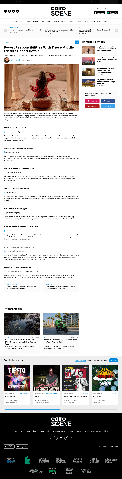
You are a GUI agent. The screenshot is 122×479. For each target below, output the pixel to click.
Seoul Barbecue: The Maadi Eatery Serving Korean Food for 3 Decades (60, 288)
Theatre (85, 393)
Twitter (109, 106)
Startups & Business (59, 21)
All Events (113, 360)
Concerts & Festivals (23, 393)
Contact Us (113, 446)
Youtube (93, 106)
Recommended (80, 360)
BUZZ (45, 337)
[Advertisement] (38, 299)
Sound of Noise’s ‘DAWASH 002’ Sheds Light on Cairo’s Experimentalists (21, 288)
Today (89, 360)
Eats (42, 21)
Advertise (102, 446)
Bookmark (94, 2)
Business (47, 28)
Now (15, 21)
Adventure (114, 393)
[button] (116, 30)
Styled (86, 21)
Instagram (93, 101)
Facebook (109, 101)
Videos (106, 21)
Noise (48, 21)
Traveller (79, 21)
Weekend (96, 360)
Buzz (28, 21)
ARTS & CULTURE (14, 28)
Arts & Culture (96, 21)
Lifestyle (35, 21)
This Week (104, 360)
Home (71, 21)
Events (22, 21)
